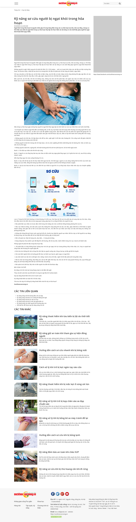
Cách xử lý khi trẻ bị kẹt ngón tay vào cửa (60, 367)
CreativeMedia (55, 501)
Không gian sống (20, 501)
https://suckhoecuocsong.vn (59, 514)
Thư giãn (29, 501)
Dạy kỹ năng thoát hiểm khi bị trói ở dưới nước (28, 276)
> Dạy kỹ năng (25, 10)
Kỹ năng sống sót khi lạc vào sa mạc (27, 299)
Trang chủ (17, 10)
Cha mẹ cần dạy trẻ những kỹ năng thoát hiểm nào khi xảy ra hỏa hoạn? (35, 281)
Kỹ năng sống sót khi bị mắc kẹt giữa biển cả (30, 301)
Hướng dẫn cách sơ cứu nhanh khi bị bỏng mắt (63, 350)
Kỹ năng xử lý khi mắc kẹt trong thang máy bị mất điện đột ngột (32, 270)
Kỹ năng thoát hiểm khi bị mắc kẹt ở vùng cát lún (64, 384)
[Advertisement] (52, 49)
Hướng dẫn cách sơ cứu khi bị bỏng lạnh (59, 435)
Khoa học (40, 501)
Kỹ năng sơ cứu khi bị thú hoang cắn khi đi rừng (63, 469)
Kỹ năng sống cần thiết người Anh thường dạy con (31, 303)
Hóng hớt (17, 505)
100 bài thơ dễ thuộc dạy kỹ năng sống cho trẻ (30, 305)
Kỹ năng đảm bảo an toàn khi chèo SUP (59, 452)
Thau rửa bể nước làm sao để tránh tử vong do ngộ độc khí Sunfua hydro (35, 273)
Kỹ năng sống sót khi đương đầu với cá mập (30, 295)
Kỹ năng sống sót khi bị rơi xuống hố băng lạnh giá (32, 297)
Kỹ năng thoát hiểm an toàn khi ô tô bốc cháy (27, 278)
